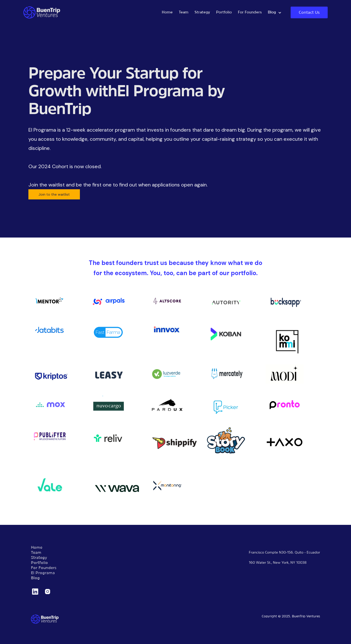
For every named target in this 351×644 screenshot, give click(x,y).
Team (183, 12)
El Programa (43, 573)
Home (167, 12)
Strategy (202, 12)
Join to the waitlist (54, 194)
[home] (91, 12)
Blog (35, 578)
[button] (275, 12)
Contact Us (309, 13)
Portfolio (224, 12)
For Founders (250, 12)
